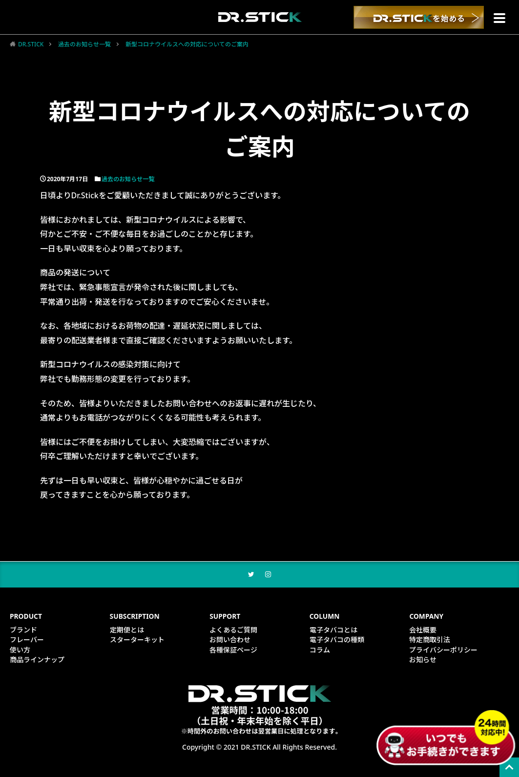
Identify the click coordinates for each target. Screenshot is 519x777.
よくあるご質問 (233, 630)
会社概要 (422, 630)
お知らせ (422, 660)
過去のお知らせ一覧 (84, 44)
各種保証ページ (233, 650)
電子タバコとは (333, 630)
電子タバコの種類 (337, 640)
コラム (320, 650)
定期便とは (127, 630)
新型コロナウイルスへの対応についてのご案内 (187, 44)
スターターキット (137, 640)
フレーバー (27, 640)
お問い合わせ (229, 640)
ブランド (23, 630)
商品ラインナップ (37, 660)
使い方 (20, 650)
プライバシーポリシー (443, 650)
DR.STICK (30, 44)
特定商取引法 (429, 640)
